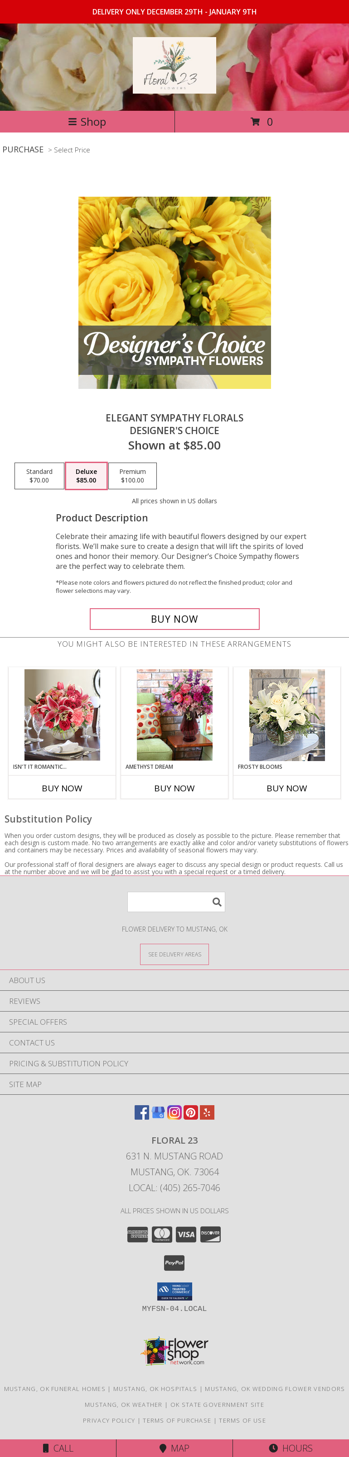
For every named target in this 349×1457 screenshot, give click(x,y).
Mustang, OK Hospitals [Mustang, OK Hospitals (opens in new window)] (155, 1389)
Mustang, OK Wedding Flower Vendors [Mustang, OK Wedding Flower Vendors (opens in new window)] (275, 1389)
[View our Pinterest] (191, 1117)
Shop (87, 121)
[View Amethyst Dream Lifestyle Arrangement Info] (175, 715)
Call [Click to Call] (58, 1448)
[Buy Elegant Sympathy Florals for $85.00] (175, 619)
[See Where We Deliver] (174, 954)
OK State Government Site (217, 1404)
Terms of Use (242, 1420)
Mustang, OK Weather (124, 1404)
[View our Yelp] (207, 1117)
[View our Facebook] (142, 1117)
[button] (174, 1291)
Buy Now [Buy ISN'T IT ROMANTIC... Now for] (62, 788)
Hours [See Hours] (291, 1448)
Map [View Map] (174, 1448)
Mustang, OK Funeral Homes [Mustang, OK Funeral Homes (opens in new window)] (55, 1389)
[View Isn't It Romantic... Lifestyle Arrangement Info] (62, 715)
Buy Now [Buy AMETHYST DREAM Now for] (174, 788)
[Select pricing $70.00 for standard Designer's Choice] (39, 476)
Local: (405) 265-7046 (174, 1188)
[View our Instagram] (174, 1117)
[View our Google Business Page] (158, 1117)
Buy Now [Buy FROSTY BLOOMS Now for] (287, 788)
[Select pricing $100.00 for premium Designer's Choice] (132, 476)
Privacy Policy (109, 1420)
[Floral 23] (175, 88)
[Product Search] (176, 902)
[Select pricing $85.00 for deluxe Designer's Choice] (86, 476)
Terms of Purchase (177, 1420)
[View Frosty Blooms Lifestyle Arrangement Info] (287, 715)
